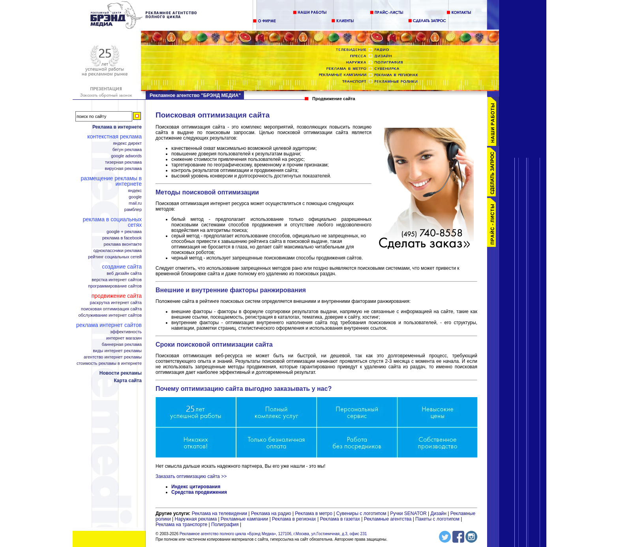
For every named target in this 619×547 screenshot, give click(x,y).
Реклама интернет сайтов (109, 325)
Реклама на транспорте (181, 524)
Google (135, 197)
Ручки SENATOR (408, 513)
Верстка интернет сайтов (117, 280)
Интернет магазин (124, 338)
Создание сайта (122, 266)
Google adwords (126, 156)
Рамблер (133, 209)
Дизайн (438, 513)
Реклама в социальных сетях (112, 222)
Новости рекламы (120, 373)
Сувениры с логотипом (361, 513)
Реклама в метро (313, 513)
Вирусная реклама (123, 168)
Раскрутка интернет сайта (116, 303)
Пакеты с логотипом (437, 519)
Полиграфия (225, 524)
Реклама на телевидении (219, 513)
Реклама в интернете (117, 127)
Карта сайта (128, 380)
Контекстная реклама (114, 136)
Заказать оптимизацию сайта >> (191, 476)
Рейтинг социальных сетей (115, 257)
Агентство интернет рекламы (113, 357)
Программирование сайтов (115, 286)
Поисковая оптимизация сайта (111, 309)
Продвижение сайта (117, 296)
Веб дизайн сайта (124, 273)
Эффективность (126, 332)
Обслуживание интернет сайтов (110, 315)
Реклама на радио (271, 513)
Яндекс (135, 191)
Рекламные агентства (388, 519)
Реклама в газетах (340, 519)
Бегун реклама (127, 149)
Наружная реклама (196, 519)
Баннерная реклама (122, 344)
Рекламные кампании (244, 519)
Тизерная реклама (123, 162)
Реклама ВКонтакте (123, 244)
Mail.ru (135, 203)
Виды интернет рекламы (117, 351)
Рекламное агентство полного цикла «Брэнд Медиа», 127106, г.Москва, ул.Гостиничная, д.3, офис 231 (273, 534)
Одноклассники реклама (117, 250)
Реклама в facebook (122, 238)
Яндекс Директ (127, 143)
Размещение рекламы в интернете (111, 181)
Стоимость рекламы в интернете (109, 363)
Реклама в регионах (294, 519)
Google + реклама (124, 232)
